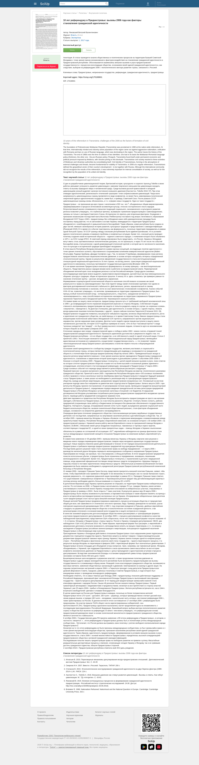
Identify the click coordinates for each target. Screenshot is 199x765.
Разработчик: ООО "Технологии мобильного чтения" (59, 736)
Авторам (70, 718)
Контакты (41, 722)
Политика (83, 13)
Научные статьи (70, 13)
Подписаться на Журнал (46, 66)
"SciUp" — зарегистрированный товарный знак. (69, 747)
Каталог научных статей (105, 712)
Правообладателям (45, 715)
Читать (72, 50)
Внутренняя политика (98, 13)
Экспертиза (76, 38)
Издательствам (72, 712)
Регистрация (161, 5)
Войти (159, 3)
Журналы (99, 715)
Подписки (120, 3)
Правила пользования (46, 718)
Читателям (70, 722)
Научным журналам (74, 715)
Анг (164, 27)
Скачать (89, 50)
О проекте (41, 712)
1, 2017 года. (84, 40)
